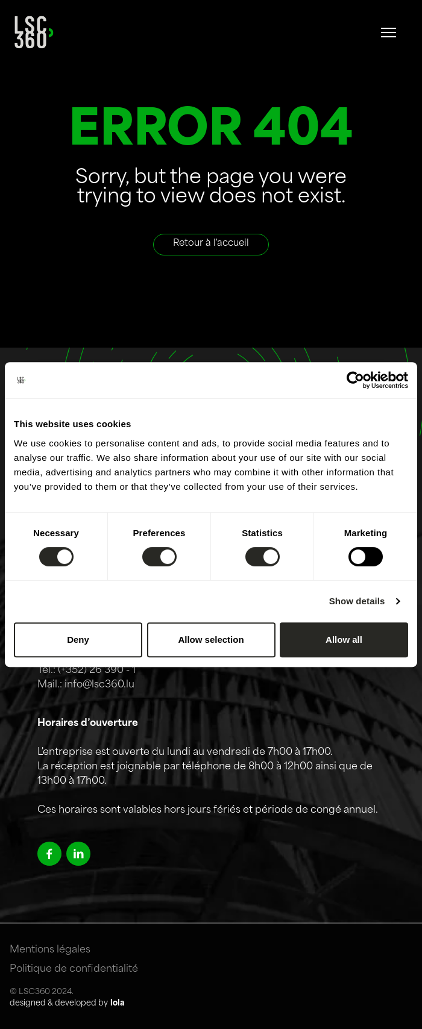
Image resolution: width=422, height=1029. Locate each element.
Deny (78, 639)
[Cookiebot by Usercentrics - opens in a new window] (355, 380)
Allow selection (211, 639)
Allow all (344, 639)
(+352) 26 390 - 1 (97, 670)
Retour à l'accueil (211, 243)
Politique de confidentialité (74, 969)
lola (117, 1003)
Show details (357, 601)
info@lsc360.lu (99, 685)
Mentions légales (50, 950)
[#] (389, 32)
